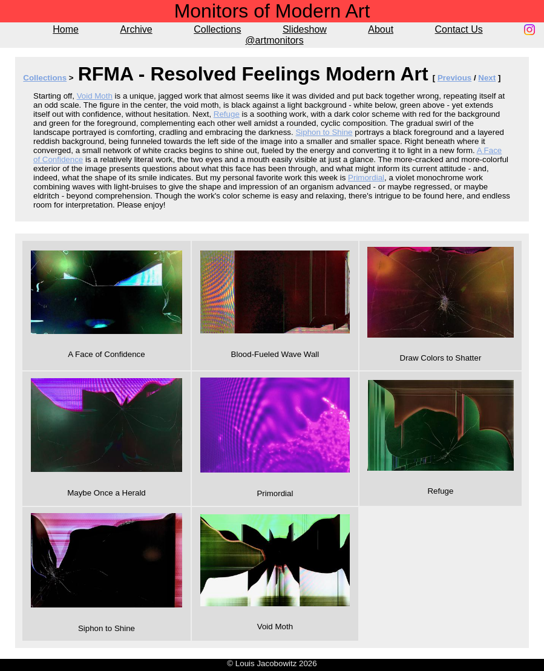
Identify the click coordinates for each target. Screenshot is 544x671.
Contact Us (459, 29)
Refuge (227, 114)
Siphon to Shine (323, 132)
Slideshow (305, 29)
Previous (454, 77)
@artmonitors (274, 40)
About (380, 29)
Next (487, 77)
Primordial (366, 177)
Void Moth (95, 95)
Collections (217, 29)
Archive (136, 29)
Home (66, 29)
